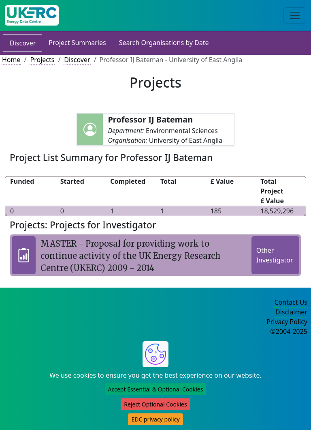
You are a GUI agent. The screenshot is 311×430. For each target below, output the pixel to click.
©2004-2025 (288, 331)
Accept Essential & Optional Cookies (155, 389)
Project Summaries (77, 42)
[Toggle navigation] (294, 15)
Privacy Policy (286, 321)
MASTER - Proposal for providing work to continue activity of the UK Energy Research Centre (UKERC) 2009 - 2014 (130, 256)
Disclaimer (291, 311)
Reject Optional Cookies (155, 404)
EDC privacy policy (155, 419)
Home (11, 59)
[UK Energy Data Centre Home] (32, 15)
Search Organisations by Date (164, 42)
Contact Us (291, 302)
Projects (42, 59)
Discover (23, 43)
